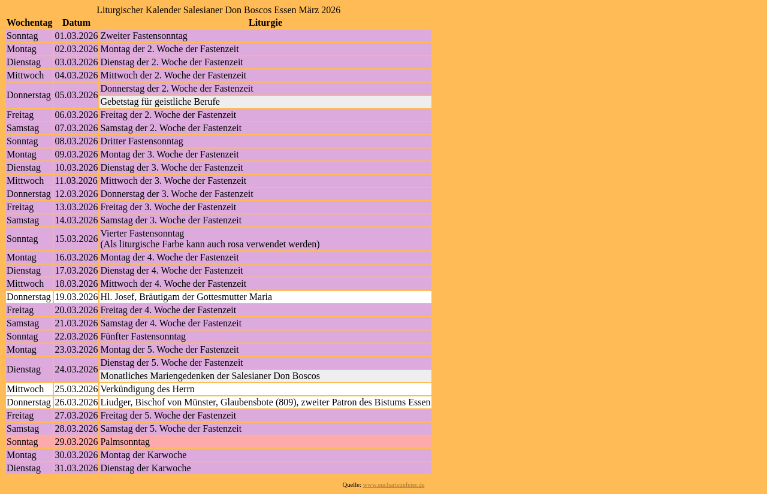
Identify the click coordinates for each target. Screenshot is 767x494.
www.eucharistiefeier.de (394, 484)
